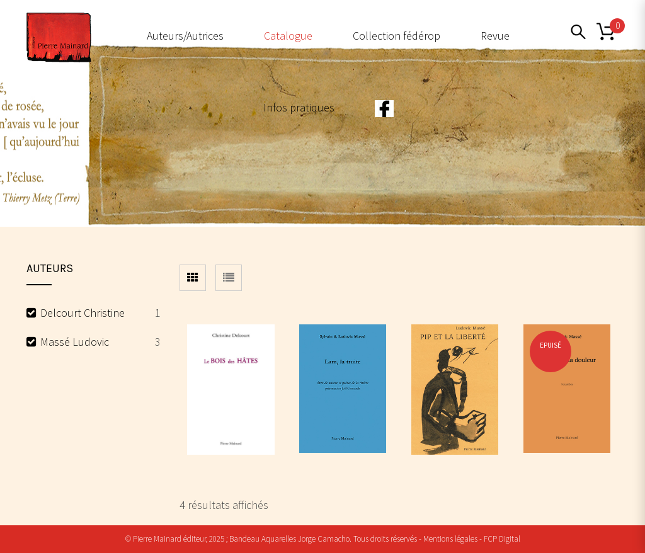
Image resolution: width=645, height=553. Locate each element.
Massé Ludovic (74, 341)
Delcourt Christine (82, 312)
